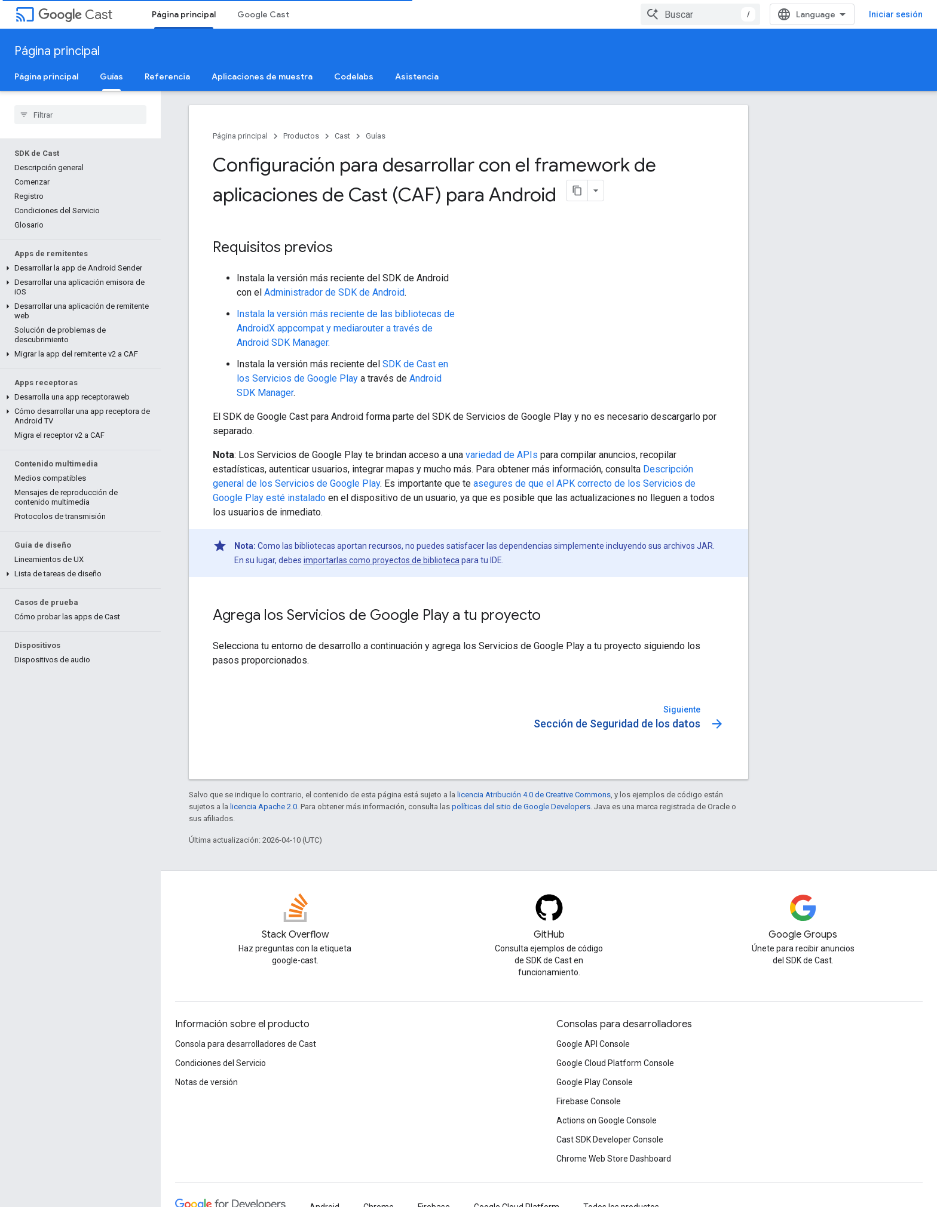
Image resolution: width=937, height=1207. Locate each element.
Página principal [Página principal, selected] (184, 14)
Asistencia (417, 76)
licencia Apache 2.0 (263, 806)
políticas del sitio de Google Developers (521, 806)
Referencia (167, 76)
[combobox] (700, 14)
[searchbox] (80, 114)
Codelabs (353, 76)
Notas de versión (206, 1082)
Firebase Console (588, 1101)
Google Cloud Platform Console (615, 1063)
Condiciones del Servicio (220, 1063)
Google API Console (593, 1044)
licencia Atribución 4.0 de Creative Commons (534, 794)
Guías (375, 135)
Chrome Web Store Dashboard (613, 1158)
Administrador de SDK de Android (334, 292)
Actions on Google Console (606, 1120)
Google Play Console (594, 1082)
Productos (301, 135)
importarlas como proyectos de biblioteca (382, 560)
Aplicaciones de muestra (262, 76)
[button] (78, 268)
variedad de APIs (502, 454)
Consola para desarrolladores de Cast (245, 1044)
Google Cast (263, 14)
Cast (75, 15)
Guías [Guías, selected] (111, 76)
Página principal (57, 51)
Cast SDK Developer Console (609, 1139)
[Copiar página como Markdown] (577, 190)
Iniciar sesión (896, 14)
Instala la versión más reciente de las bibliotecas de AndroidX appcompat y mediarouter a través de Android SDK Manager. (346, 328)
